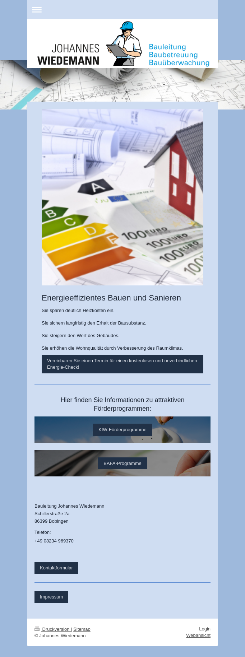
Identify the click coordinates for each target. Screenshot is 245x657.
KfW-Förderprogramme (122, 429)
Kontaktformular (56, 567)
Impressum (51, 597)
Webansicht (198, 635)
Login (205, 629)
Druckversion (52, 629)
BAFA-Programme (122, 463)
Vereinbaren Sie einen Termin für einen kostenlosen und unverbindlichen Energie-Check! (122, 364)
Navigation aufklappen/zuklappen (122, 9)
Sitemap (82, 629)
